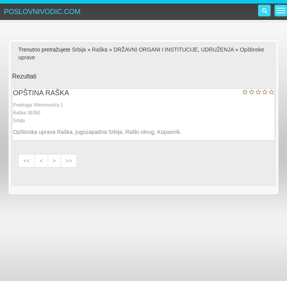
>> (69, 161)
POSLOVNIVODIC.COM (42, 12)
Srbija (79, 49)
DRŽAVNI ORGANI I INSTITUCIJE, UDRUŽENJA (174, 49)
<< (26, 161)
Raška (100, 49)
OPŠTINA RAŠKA (41, 93)
